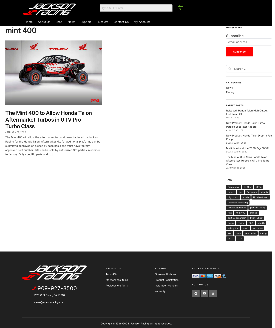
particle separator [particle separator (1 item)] (237, 218)
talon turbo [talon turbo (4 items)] (250, 233)
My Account (142, 22)
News (71, 22)
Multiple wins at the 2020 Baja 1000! (247, 148)
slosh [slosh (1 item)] (245, 228)
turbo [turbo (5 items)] (230, 238)
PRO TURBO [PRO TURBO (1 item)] (256, 218)
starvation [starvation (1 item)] (258, 228)
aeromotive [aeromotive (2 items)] (233, 187)
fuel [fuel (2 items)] (240, 192)
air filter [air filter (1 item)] (248, 187)
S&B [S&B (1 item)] (251, 223)
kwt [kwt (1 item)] (230, 212)
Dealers (103, 22)
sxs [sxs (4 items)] (229, 233)
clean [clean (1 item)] (259, 187)
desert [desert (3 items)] (231, 192)
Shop (59, 22)
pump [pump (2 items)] (231, 223)
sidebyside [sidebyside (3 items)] (233, 228)
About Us (44, 22)
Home (29, 22)
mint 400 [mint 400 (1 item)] (240, 212)
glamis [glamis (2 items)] (264, 192)
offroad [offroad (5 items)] (253, 212)
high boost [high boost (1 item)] (233, 197)
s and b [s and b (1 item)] (261, 223)
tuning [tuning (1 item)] (263, 233)
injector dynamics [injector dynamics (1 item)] (237, 207)
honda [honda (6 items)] (246, 197)
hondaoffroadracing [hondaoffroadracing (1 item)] (238, 202)
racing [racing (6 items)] (241, 223)
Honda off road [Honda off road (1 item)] (260, 197)
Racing (230, 92)
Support (86, 22)
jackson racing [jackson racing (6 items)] (257, 207)
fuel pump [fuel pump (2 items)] (252, 192)
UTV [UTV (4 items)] (240, 238)
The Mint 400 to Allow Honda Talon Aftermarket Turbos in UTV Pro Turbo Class (48, 119)
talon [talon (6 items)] (238, 233)
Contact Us (121, 22)
